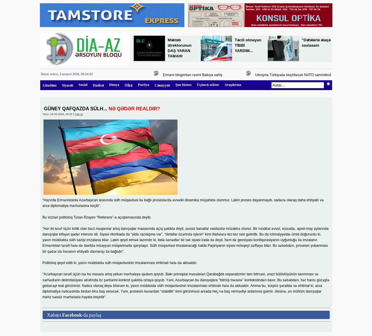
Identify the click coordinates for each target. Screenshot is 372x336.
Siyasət (67, 85)
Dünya (114, 85)
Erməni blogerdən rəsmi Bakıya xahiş (193, 75)
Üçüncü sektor (208, 85)
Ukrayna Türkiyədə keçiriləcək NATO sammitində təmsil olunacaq (308, 75)
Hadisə (98, 85)
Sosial (83, 85)
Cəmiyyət (162, 85)
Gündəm (50, 85)
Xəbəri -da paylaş (74, 315)
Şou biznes (183, 85)
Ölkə (129, 85)
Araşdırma (233, 85)
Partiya (143, 85)
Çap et (78, 114)
